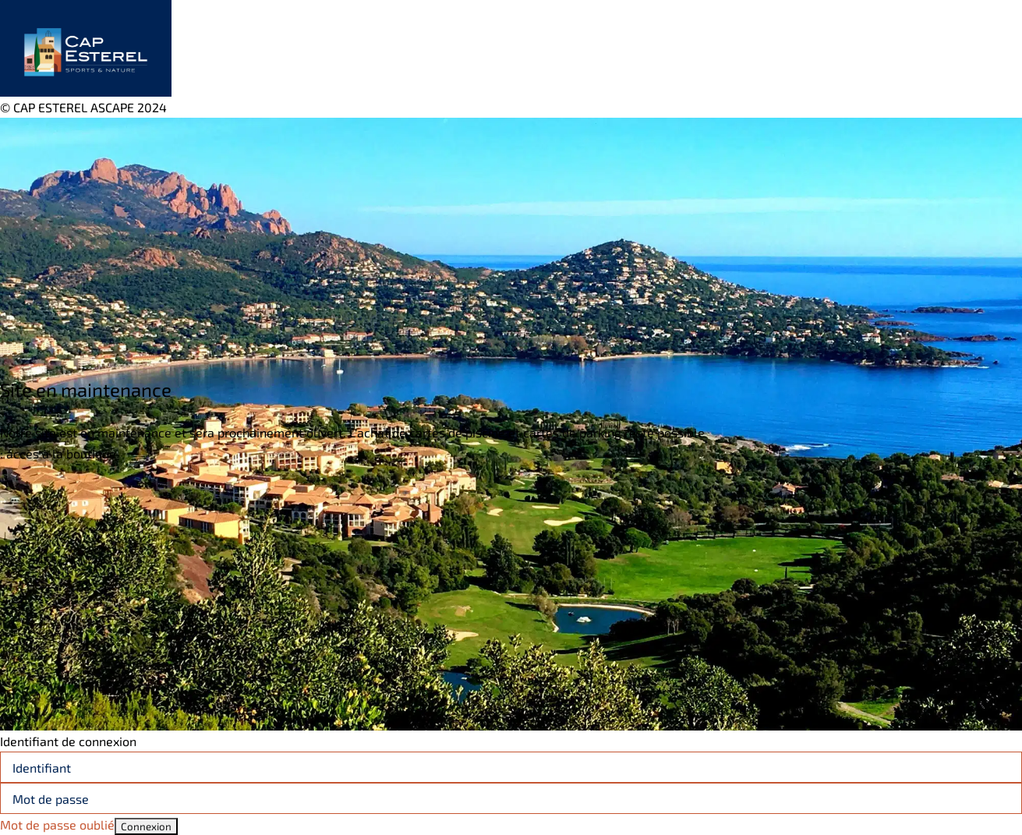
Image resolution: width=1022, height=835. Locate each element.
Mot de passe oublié (57, 824)
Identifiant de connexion (68, 741)
